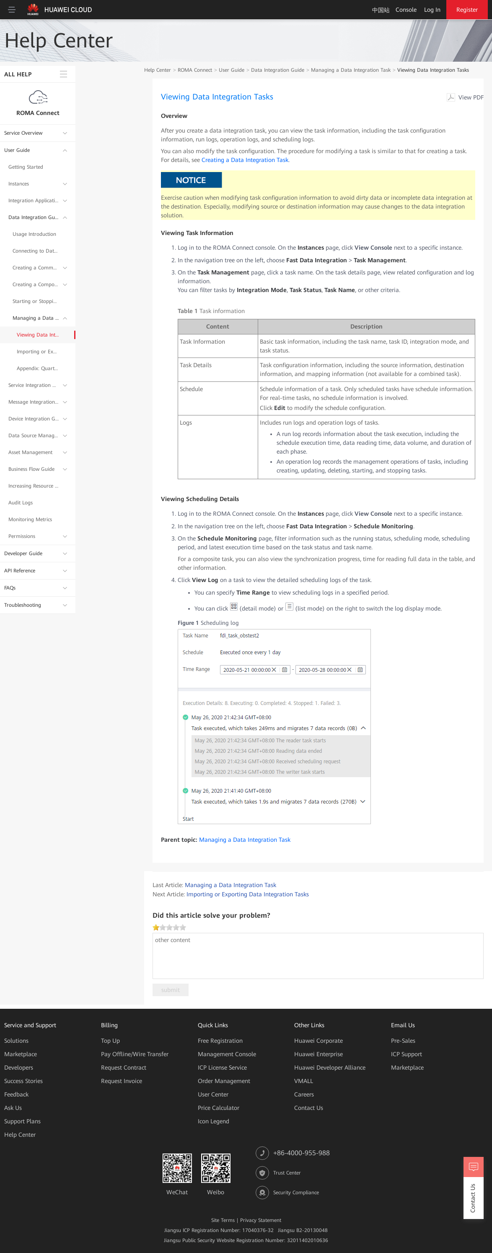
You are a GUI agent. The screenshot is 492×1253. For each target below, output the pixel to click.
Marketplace (20, 1054)
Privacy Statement (260, 1220)
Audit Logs (20, 503)
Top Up (110, 1040)
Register (467, 9)
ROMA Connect (38, 113)
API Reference (19, 571)
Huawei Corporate (318, 1040)
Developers (18, 1067)
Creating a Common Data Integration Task (36, 268)
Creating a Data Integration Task (245, 160)
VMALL (303, 1081)
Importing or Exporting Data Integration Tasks (38, 352)
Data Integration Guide (33, 217)
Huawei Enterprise (318, 1054)
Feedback (16, 1094)
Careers (304, 1094)
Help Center (157, 70)
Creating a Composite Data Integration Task (36, 284)
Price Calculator (218, 1107)
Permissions (21, 536)
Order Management (224, 1081)
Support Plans (22, 1121)
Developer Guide (23, 553)
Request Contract (123, 1067)
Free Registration (220, 1040)
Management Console (227, 1054)
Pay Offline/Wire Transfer (134, 1054)
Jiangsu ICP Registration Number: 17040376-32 (219, 1230)
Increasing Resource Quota (33, 486)
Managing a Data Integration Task (36, 318)
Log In (432, 9)
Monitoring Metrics (30, 519)
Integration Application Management (33, 201)
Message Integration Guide (33, 402)
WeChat (177, 1192)
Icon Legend (213, 1121)
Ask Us (13, 1107)
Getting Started (25, 167)
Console (406, 9)
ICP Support (406, 1054)
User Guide (17, 150)
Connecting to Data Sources (36, 251)
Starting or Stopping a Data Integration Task (36, 301)
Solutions (16, 1040)
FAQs (10, 588)
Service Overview (23, 133)
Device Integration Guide (33, 419)
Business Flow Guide (31, 469)
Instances (18, 184)
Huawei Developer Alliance (329, 1067)
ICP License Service (222, 1067)
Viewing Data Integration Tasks (38, 335)
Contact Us (308, 1107)
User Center (213, 1094)
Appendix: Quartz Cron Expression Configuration (38, 368)
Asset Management (30, 452)
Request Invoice (121, 1081)
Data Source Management (33, 436)
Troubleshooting (22, 605)
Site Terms (223, 1220)
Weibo (215, 1192)
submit (170, 990)
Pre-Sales (403, 1040)
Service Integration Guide (33, 385)
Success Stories (23, 1081)
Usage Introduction (34, 234)
